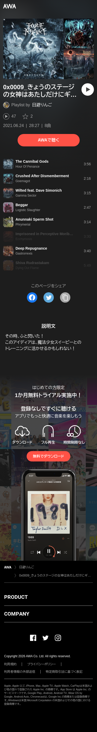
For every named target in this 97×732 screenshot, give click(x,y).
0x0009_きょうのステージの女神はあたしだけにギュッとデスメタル (56, 575)
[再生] (87, 89)
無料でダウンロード (48, 456)
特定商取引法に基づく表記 (64, 672)
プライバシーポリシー (41, 664)
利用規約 (10, 664)
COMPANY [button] (16, 614)
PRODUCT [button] (16, 597)
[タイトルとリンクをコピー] (65, 297)
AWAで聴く (48, 140)
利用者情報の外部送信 (19, 672)
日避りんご (42, 105)
